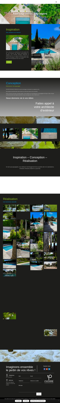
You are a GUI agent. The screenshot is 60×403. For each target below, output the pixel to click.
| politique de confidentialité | (38, 400)
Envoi (39, 393)
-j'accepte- (18, 400)
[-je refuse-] (58, 400)
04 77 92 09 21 (9, 377)
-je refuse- (26, 400)
